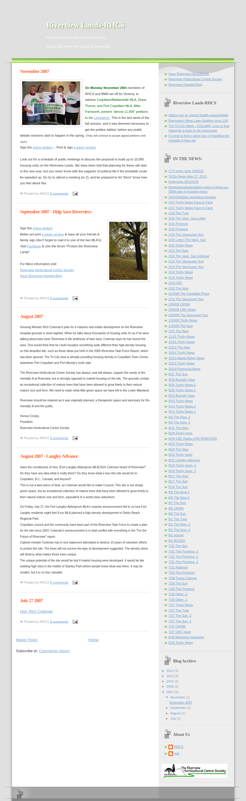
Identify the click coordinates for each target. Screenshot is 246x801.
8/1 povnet (176, 535)
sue (176, 753)
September (178, 707)
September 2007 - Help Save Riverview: (56, 211)
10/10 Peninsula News (184, 369)
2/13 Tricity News (180, 277)
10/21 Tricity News (181, 342)
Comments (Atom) (54, 651)
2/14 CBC (175, 283)
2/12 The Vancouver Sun (186, 299)
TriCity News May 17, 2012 (187, 176)
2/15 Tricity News (180, 245)
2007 (170, 692)
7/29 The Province (181, 572)
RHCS (178, 746)
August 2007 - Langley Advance (49, 456)
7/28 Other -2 (177, 594)
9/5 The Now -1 (179, 422)
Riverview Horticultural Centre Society (47, 270)
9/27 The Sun (178, 374)
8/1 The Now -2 (179, 524)
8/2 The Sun (177, 513)
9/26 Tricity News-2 (182, 385)
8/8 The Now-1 (178, 492)
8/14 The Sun (178, 487)
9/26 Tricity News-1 (182, 390)
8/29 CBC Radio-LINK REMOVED (192, 438)
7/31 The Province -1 (183, 562)
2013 (170, 671)
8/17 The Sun (178, 481)
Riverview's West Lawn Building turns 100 (198, 120)
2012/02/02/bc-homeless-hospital (192, 197)
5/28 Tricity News (180, 642)
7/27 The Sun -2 (179, 615)
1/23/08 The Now (180, 326)
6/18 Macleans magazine (186, 637)
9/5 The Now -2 (179, 417)
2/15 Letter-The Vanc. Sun (187, 240)
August (175, 713)
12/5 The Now (178, 331)
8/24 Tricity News (180, 444)
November (178, 697)
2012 (170, 676)
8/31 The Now (178, 428)
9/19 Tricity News (180, 401)
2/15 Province (178, 224)
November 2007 (34, 71)
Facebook (34, 246)
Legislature (102, 117)
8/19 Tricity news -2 (182, 465)
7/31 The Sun (178, 546)
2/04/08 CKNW (179, 304)
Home (94, 640)
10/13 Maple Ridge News (186, 358)
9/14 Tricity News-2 (182, 406)
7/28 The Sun (178, 583)
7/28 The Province (181, 589)
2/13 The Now (178, 288)
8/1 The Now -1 (179, 530)
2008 (170, 686)
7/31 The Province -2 (183, 556)
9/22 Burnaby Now (181, 395)
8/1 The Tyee (177, 519)
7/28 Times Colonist (182, 578)
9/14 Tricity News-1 (182, 411)
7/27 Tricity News (180, 605)
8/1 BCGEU (176, 540)
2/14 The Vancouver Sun (186, 261)
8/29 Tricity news (180, 433)
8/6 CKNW (176, 508)
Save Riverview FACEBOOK (188, 74)
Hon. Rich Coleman (36, 611)
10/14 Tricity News (181, 352)
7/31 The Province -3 (183, 551)
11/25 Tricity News (181, 336)
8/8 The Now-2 (178, 497)
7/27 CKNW (176, 626)
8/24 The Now (178, 449)
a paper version (85, 147)
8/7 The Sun (177, 503)
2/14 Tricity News (180, 272)
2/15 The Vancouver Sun (186, 234)
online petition (43, 147)
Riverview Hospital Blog (185, 84)
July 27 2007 (31, 600)
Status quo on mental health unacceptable (198, 115)
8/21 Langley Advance (184, 460)
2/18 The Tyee (178, 213)
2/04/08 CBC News (182, 309)
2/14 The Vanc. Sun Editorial (188, 256)
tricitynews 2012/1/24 (183, 181)
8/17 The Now (178, 476)
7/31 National (177, 567)
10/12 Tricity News (181, 363)
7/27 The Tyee (178, 610)
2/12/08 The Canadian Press (188, 293)
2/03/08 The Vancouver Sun (188, 315)
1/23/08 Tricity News (182, 320)
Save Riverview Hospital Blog (41, 276)
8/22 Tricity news (180, 454)
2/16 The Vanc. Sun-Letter (187, 218)
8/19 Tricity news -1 (182, 471)
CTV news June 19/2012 (186, 171)
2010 (170, 681)
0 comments (59, 193)
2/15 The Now (178, 250)
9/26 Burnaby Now (181, 379)
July (173, 718)
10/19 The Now (179, 347)
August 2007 (31, 316)
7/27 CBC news (179, 632)
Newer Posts (26, 640)
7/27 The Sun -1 (179, 621)
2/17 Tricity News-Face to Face (190, 202)
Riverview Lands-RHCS (85, 25)
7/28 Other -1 (177, 599)
